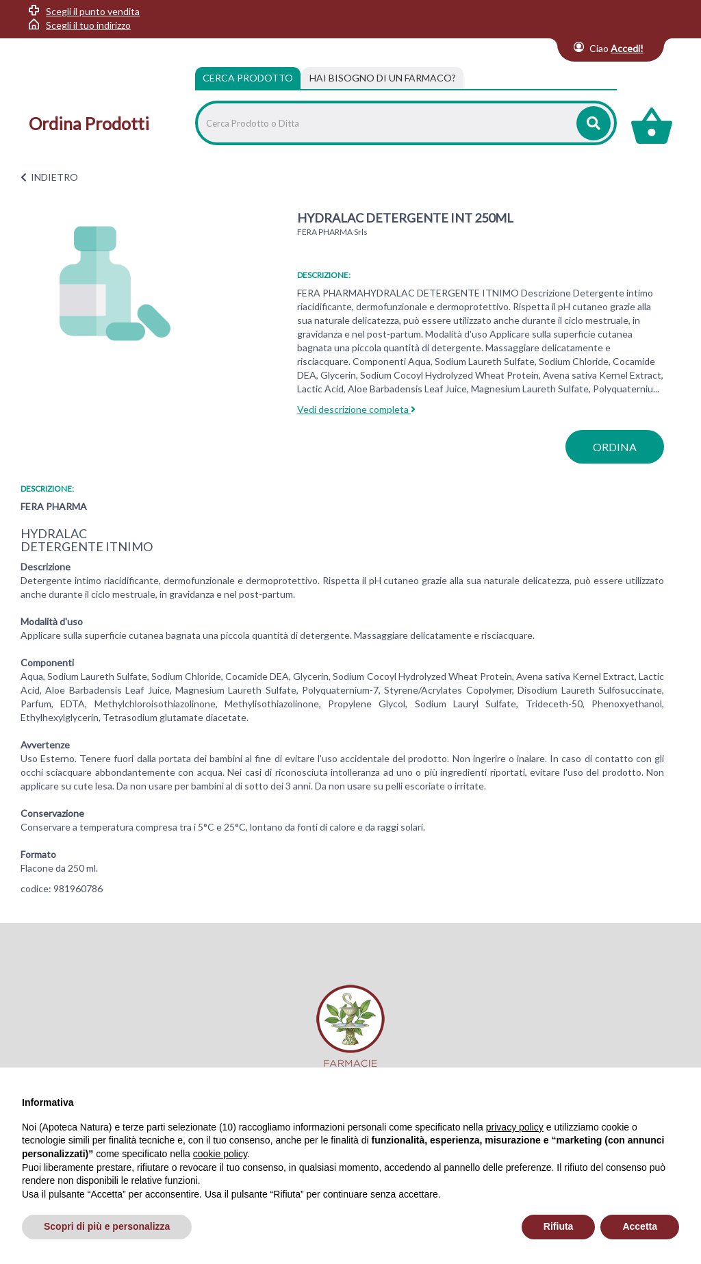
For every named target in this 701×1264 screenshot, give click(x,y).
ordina (615, 446)
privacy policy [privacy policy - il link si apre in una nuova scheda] (515, 1127)
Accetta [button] (639, 1226)
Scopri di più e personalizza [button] (107, 1226)
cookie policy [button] (220, 1153)
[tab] (382, 78)
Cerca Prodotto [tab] (248, 78)
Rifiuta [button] (559, 1226)
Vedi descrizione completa (356, 409)
